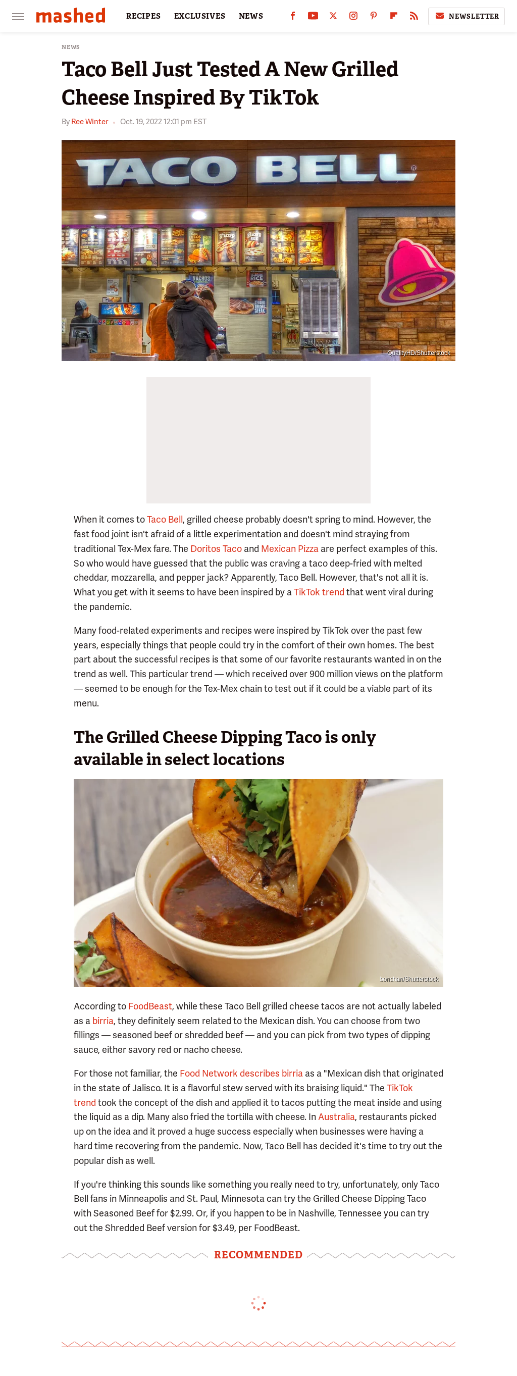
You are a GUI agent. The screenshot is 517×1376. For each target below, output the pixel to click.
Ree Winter (89, 122)
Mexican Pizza (290, 548)
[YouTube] (313, 18)
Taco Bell (165, 519)
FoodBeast (150, 1006)
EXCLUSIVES (200, 16)
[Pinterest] (374, 18)
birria (103, 1021)
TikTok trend (319, 592)
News (71, 47)
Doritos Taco (216, 548)
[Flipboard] (394, 18)
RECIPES (143, 16)
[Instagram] (353, 18)
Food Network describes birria (241, 1073)
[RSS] (414, 18)
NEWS (251, 16)
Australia (336, 1117)
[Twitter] (333, 18)
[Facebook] (293, 18)
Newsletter (466, 16)
